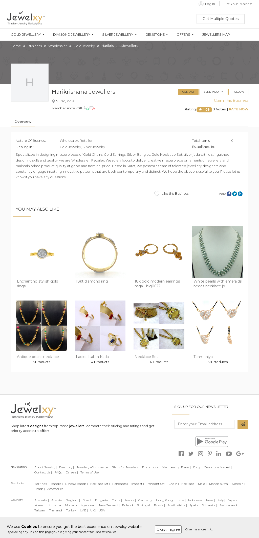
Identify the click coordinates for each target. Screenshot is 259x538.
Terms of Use (89, 472)
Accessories (55, 489)
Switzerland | (229, 505)
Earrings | (41, 484)
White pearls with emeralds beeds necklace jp (217, 284)
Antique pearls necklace (38, 356)
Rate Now (238, 109)
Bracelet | (137, 484)
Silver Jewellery (117, 34)
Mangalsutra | (219, 484)
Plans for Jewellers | (126, 467)
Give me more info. (199, 529)
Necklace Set (146, 356)
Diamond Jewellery (71, 34)
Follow (238, 91)
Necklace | (188, 484)
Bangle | (57, 484)
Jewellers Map (216, 34)
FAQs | (58, 472)
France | (130, 500)
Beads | (39, 489)
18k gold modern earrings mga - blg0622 (157, 284)
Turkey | (71, 510)
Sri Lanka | (209, 505)
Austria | (57, 500)
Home (16, 46)
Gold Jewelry (84, 46)
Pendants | (120, 484)
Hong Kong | (165, 500)
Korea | (39, 505)
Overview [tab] (23, 121)
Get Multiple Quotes (221, 18)
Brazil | (87, 500)
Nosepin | (238, 484)
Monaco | (71, 505)
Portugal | (144, 505)
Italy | (221, 500)
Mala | (202, 484)
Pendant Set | (156, 484)
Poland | (128, 505)
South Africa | (177, 505)
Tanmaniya (203, 356)
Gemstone (155, 34)
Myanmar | (89, 505)
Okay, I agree (168, 529)
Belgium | (73, 500)
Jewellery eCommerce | (92, 467)
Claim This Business (231, 100)
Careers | (72, 472)
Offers (183, 34)
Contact (188, 91)
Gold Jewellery (26, 34)
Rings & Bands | (76, 484)
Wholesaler (57, 46)
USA (102, 510)
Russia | (159, 505)
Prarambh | (150, 467)
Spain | (194, 505)
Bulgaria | (102, 500)
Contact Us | (43, 472)
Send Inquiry (213, 91)
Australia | (41, 500)
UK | (93, 510)
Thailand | (56, 510)
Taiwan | (40, 510)
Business (35, 46)
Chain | (174, 484)
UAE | (84, 510)
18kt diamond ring (92, 281)
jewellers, (77, 426)
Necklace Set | (100, 484)
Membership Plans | (176, 467)
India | (181, 500)
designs (36, 426)
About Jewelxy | (45, 467)
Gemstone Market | (218, 467)
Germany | (146, 500)
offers (44, 431)
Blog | (197, 467)
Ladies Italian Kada (92, 356)
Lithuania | (54, 505)
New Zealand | (109, 505)
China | (117, 500)
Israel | (210, 500)
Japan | (233, 500)
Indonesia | (196, 500)
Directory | (66, 467)
